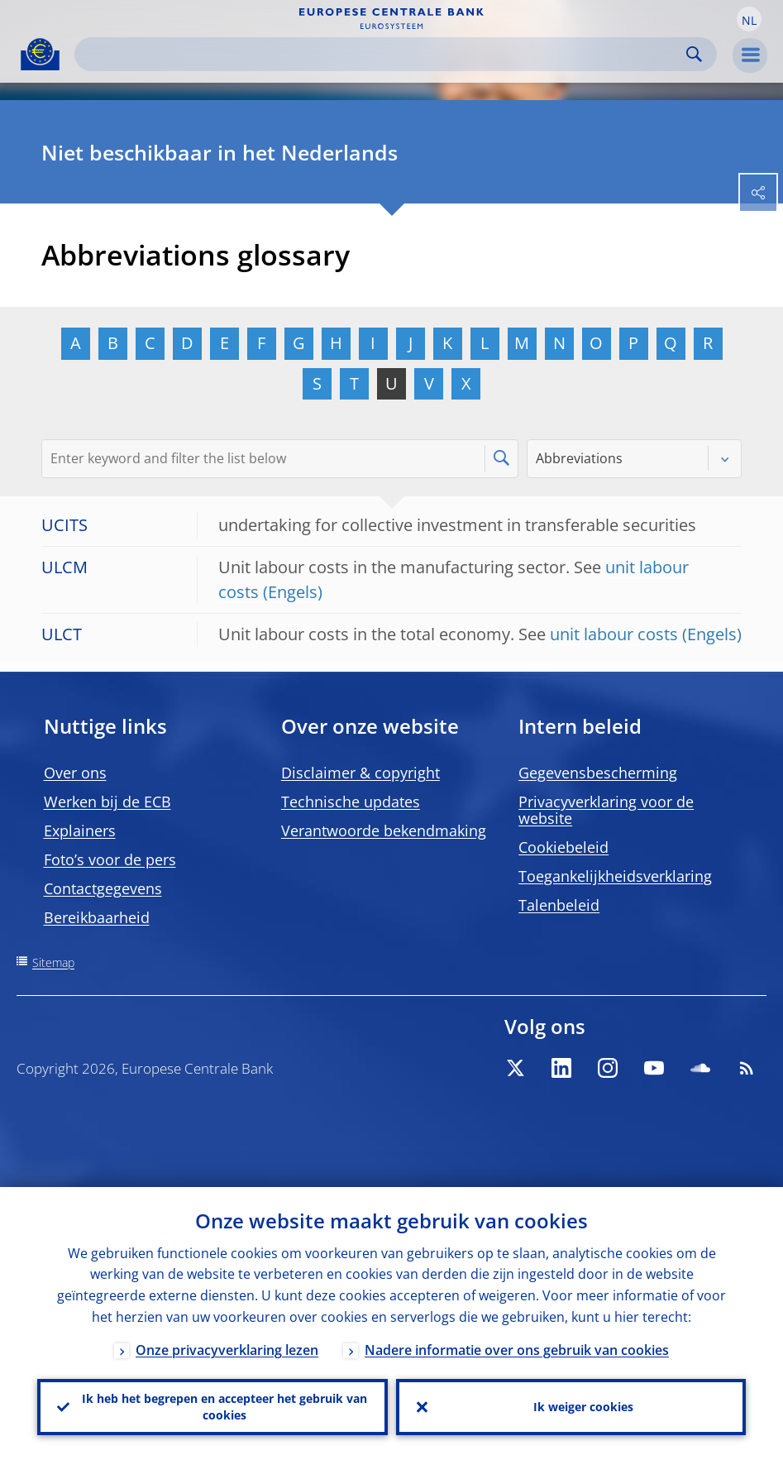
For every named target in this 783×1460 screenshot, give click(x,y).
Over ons (75, 773)
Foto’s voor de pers (110, 859)
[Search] (382, 54)
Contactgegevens (103, 888)
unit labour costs (614, 634)
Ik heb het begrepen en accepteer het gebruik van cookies (224, 1407)
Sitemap (53, 962)
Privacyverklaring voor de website (606, 810)
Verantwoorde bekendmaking (383, 830)
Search (694, 54)
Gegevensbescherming (597, 773)
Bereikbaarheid (97, 917)
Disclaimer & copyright (360, 773)
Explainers (80, 830)
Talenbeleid (558, 905)
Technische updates (350, 801)
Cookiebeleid (563, 847)
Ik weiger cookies (583, 1407)
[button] (749, 19)
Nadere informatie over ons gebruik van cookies (517, 1350)
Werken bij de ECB (107, 801)
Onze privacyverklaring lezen (227, 1350)
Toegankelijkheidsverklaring (615, 876)
